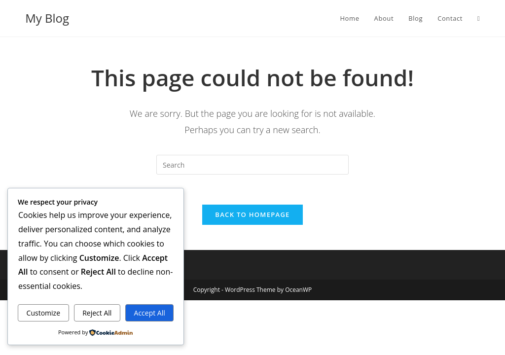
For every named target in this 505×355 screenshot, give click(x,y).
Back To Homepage (252, 214)
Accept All (149, 313)
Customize (43, 313)
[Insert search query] (252, 165)
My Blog (47, 18)
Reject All (96, 313)
